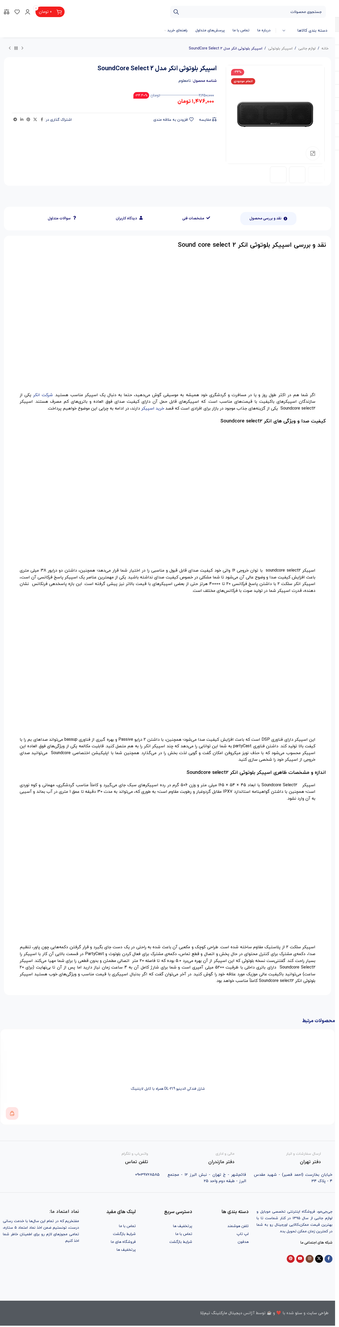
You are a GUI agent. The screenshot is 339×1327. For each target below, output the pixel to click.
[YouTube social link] (300, 1259)
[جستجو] (248, 12)
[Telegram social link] (15, 120)
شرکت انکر (43, 395)
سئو (298, 1313)
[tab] (268, 218)
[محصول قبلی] (22, 48)
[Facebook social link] (42, 120)
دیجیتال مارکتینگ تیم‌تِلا (221, 1313)
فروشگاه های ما (123, 1241)
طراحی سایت (317, 1313)
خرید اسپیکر (152, 408)
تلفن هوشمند (238, 1226)
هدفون (243, 1241)
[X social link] (35, 120)
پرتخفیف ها (182, 1226)
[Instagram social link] (310, 1259)
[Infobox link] (293, 1158)
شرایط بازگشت (180, 1241)
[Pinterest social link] (28, 120)
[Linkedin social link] (22, 120)
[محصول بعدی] (10, 48)
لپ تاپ (243, 1234)
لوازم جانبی (307, 48)
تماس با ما (183, 1234)
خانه (324, 48)
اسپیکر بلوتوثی (280, 48)
